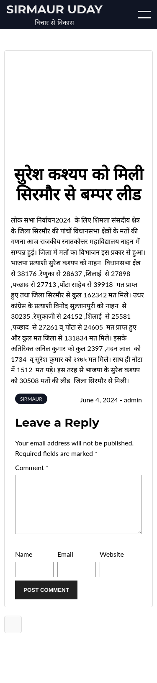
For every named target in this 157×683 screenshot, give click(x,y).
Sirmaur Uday (54, 9)
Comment (32, 467)
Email (65, 564)
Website (112, 564)
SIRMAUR (31, 399)
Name (24, 564)
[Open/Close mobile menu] (144, 14)
